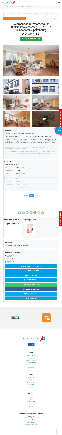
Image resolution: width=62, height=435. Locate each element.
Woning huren (31, 358)
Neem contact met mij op (31, 266)
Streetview (25, 195)
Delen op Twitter (31, 294)
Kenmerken (37, 14)
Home (31, 397)
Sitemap (31, 406)
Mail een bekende (31, 280)
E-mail (7, 262)
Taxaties (31, 380)
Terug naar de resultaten (50, 19)
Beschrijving (28, 14)
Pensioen (31, 386)
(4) (13, 224)
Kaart (46, 14)
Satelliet (37, 195)
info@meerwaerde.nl (31, 424)
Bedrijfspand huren (31, 362)
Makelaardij (31, 377)
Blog (31, 404)
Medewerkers (31, 401)
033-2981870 (10, 261)
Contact (31, 399)
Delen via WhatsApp (31, 284)
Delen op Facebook (31, 289)
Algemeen (11, 14)
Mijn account (31, 367)
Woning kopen (31, 355)
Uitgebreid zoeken (31, 365)
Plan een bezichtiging (31, 39)
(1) (12, 220)
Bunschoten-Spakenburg (13, 6)
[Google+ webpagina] (32, 344)
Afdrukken (31, 298)
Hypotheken (31, 384)
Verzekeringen (31, 382)
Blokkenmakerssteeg (28, 6)
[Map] (31, 204)
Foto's (19, 14)
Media (52, 14)
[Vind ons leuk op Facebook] (29, 344)
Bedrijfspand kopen (31, 360)
